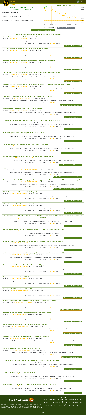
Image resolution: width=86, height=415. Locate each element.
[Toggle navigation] (81, 1)
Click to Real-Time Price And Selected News (43, 30)
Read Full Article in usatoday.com (71, 357)
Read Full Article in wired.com (72, 297)
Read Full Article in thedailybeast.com (70, 165)
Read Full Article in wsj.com (73, 117)
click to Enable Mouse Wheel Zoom (66, 27)
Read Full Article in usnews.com (72, 333)
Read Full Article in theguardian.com (70, 309)
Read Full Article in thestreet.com (71, 153)
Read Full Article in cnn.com (73, 57)
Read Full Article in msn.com (73, 45)
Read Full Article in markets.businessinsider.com (67, 176)
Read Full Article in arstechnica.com (70, 105)
